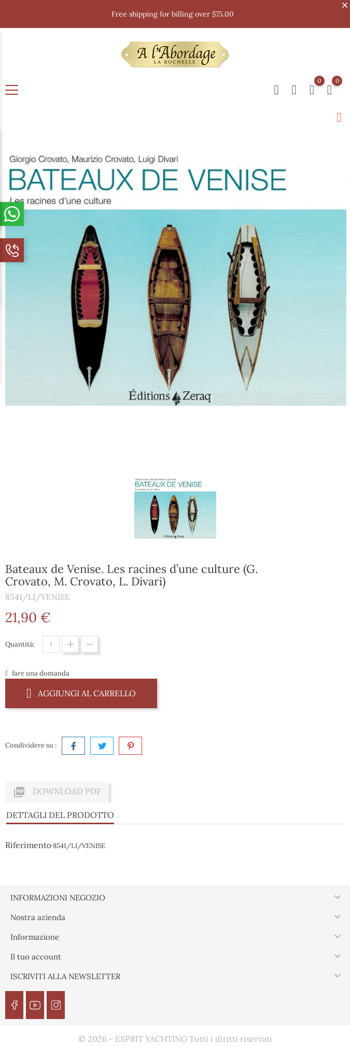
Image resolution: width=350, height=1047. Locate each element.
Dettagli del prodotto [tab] (60, 815)
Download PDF (57, 792)
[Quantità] (51, 644)
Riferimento (28, 845)
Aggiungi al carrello (81, 692)
